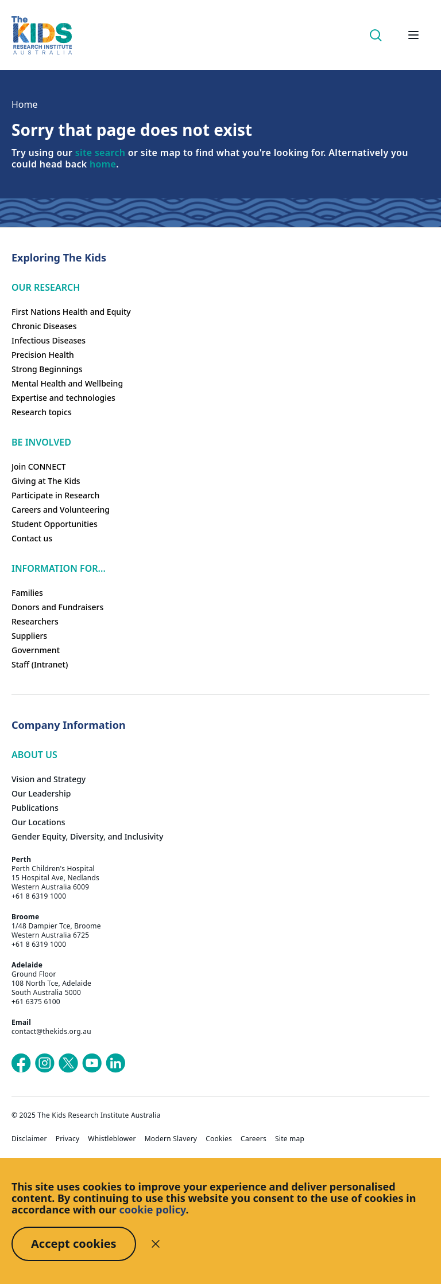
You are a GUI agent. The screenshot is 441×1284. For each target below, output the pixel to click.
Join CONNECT (38, 466)
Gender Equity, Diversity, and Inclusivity (87, 836)
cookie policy (152, 1209)
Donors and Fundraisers (57, 607)
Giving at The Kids (45, 480)
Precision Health (42, 354)
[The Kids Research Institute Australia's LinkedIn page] (115, 1063)
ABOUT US (34, 754)
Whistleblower (112, 1138)
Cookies (219, 1138)
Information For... (58, 568)
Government (35, 650)
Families (27, 592)
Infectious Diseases (48, 340)
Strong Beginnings (47, 369)
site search (100, 152)
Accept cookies (74, 1243)
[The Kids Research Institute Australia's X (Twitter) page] (68, 1063)
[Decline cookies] (155, 1244)
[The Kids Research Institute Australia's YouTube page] (92, 1063)
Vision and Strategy (48, 779)
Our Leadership (41, 793)
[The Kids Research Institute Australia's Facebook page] (21, 1063)
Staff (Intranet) (39, 664)
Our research (45, 287)
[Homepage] (41, 35)
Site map (289, 1138)
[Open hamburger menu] (413, 35)
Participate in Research (55, 495)
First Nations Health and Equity (71, 311)
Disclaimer (29, 1138)
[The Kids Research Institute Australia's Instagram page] (45, 1063)
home (103, 164)
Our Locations (38, 822)
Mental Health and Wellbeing (67, 383)
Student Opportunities (54, 523)
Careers (253, 1138)
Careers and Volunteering (60, 509)
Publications (35, 807)
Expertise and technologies (63, 397)
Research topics (41, 412)
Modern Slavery (171, 1138)
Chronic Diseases (43, 326)
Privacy (68, 1138)
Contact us (31, 538)
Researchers (35, 621)
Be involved (41, 442)
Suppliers (29, 635)
